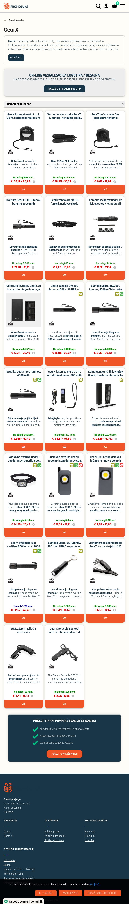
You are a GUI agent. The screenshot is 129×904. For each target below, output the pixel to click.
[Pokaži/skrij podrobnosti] (102, 893)
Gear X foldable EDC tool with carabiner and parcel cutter (64, 632)
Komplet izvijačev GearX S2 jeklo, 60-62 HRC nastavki (105, 202)
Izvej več (94, 884)
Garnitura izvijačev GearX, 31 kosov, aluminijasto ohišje (23, 287)
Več (23, 189)
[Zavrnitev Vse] (70, 893)
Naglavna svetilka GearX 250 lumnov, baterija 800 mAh (23, 460)
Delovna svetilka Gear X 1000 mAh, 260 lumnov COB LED (64, 460)
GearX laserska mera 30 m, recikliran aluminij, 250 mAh (64, 373)
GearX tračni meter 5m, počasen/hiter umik (105, 116)
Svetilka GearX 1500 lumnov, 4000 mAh (23, 373)
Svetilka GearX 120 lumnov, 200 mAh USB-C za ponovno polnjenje (64, 546)
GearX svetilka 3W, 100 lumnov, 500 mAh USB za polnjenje (64, 289)
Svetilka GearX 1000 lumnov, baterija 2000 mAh (23, 202)
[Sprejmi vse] (46, 893)
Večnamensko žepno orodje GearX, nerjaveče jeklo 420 (105, 544)
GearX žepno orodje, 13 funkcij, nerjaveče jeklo (64, 202)
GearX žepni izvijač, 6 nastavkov (23, 630)
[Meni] (122, 6)
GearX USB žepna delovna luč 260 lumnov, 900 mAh (105, 459)
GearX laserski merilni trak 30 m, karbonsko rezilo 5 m (23, 116)
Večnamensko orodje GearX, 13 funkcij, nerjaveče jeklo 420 (64, 118)
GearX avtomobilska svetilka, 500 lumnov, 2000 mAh (23, 546)
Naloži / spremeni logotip (64, 88)
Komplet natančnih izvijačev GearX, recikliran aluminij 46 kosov (105, 375)
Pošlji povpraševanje (64, 753)
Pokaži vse (16, 57)
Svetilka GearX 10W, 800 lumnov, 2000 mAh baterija (105, 287)
